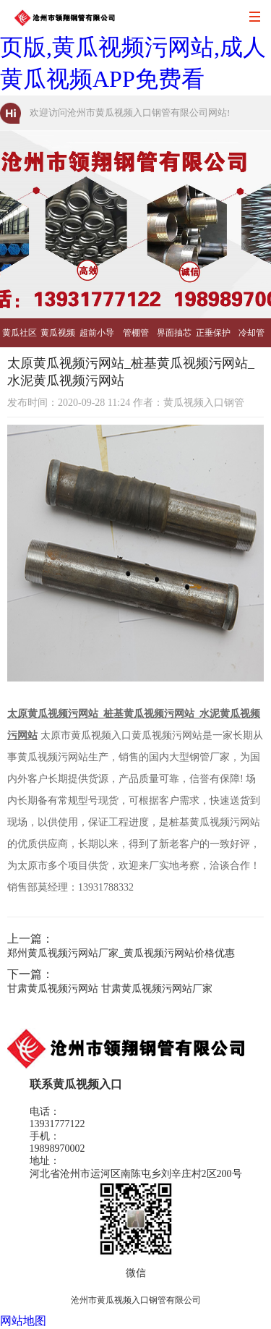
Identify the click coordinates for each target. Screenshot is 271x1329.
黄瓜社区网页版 (19, 337)
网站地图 (23, 1321)
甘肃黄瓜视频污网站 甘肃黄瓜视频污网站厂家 (109, 988)
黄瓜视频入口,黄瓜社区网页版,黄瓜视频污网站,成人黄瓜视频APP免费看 (133, 47)
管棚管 (136, 333)
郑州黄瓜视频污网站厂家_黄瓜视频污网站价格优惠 (121, 953)
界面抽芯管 (174, 337)
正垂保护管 (213, 337)
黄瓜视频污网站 (57, 337)
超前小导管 (96, 337)
